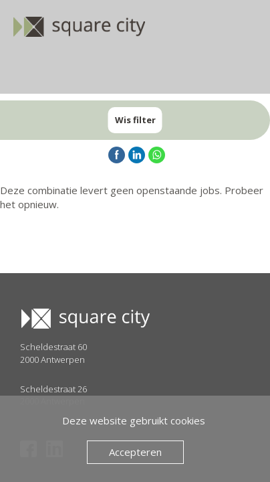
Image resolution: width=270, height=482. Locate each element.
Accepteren (135, 452)
